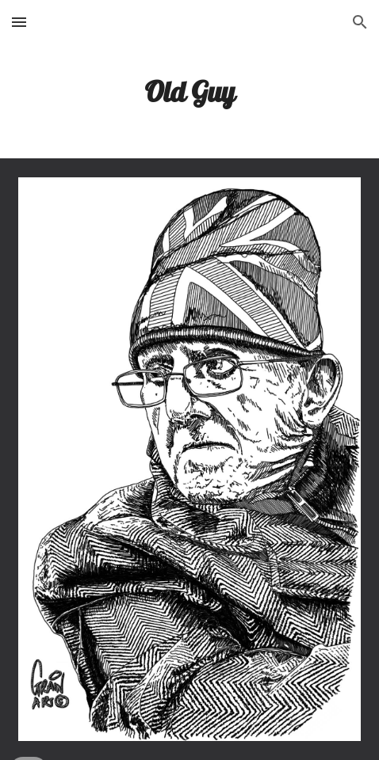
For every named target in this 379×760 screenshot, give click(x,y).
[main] (190, 91)
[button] (19, 22)
